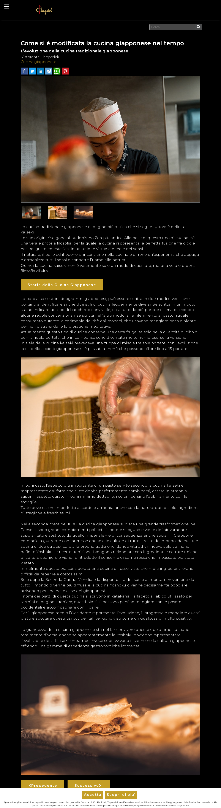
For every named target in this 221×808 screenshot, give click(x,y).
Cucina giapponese (38, 62)
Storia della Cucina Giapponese (62, 285)
